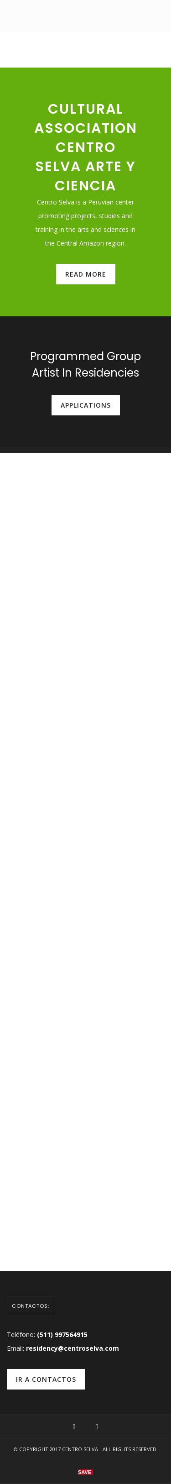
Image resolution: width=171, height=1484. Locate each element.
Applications (86, 405)
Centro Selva (80, 1449)
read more (85, 274)
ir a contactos (46, 1379)
